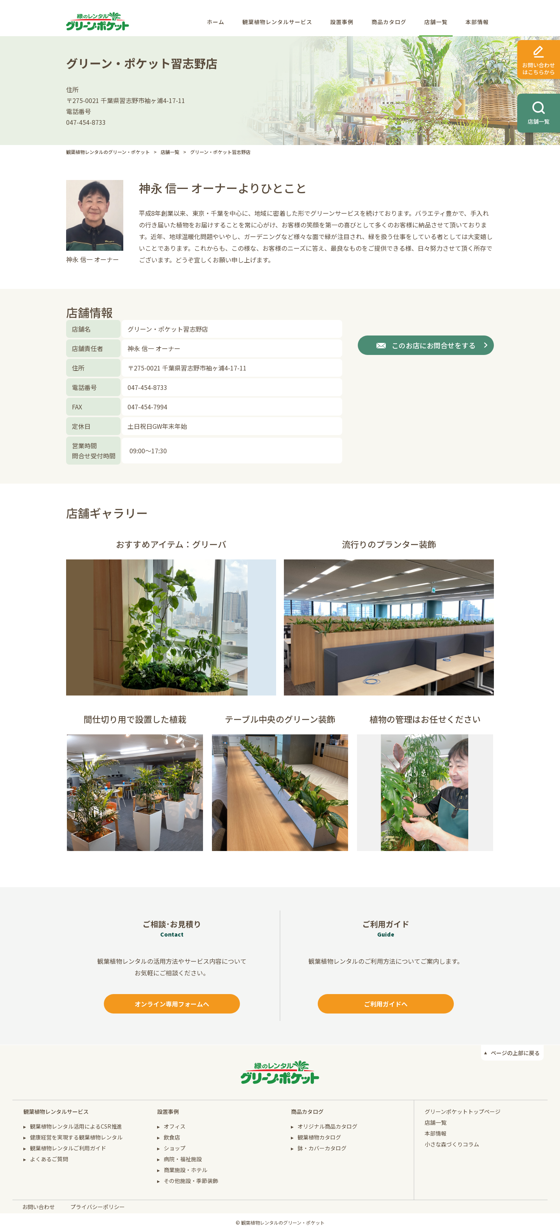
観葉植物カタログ (319, 1137)
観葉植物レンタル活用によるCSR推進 (76, 1126)
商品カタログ (388, 22)
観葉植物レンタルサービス (277, 22)
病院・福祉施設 (183, 1159)
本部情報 (477, 22)
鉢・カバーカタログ (322, 1148)
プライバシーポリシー (97, 1207)
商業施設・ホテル (185, 1170)
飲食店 (172, 1137)
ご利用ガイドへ (386, 1003)
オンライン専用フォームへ (172, 1003)
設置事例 (342, 22)
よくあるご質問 (49, 1159)
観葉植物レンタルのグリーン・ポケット (108, 152)
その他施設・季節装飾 (191, 1181)
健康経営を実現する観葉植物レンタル (76, 1137)
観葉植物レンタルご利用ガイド (68, 1148)
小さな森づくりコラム (452, 1144)
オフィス (175, 1126)
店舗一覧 (436, 22)
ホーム (215, 22)
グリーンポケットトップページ (462, 1111)
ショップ (175, 1148)
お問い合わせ (38, 1207)
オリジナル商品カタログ (327, 1126)
